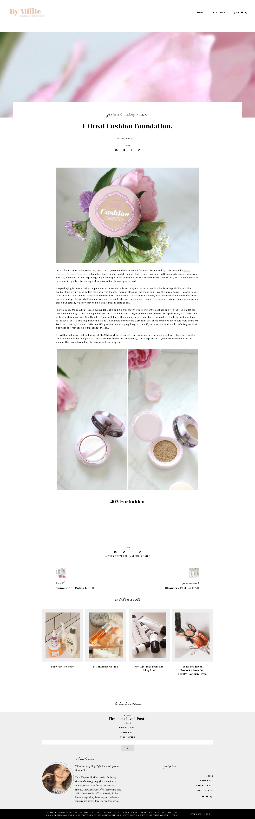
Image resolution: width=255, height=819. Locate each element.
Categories (217, 13)
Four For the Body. (62, 666)
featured (114, 115)
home (127, 723)
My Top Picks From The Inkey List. (149, 668)
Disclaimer (127, 737)
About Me (127, 732)
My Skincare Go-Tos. (106, 666)
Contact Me (127, 728)
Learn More (195, 814)
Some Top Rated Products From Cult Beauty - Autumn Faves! (192, 670)
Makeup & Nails (136, 115)
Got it (207, 814)
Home (200, 13)
